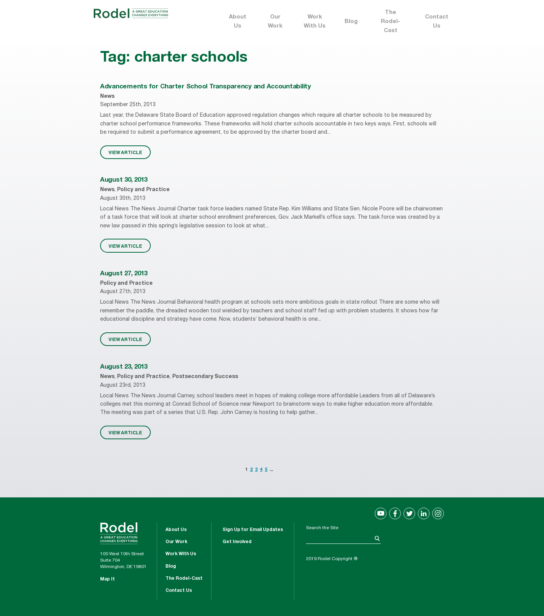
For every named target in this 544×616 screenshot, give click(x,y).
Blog (351, 22)
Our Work (275, 21)
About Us (237, 21)
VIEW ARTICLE (125, 152)
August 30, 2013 (123, 180)
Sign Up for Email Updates (253, 530)
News (107, 96)
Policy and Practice (143, 190)
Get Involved (237, 542)
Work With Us (315, 21)
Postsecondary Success (205, 377)
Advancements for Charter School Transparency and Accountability (205, 87)
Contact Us (436, 21)
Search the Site (322, 528)
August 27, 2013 (123, 274)
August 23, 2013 (123, 367)
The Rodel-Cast (390, 22)
